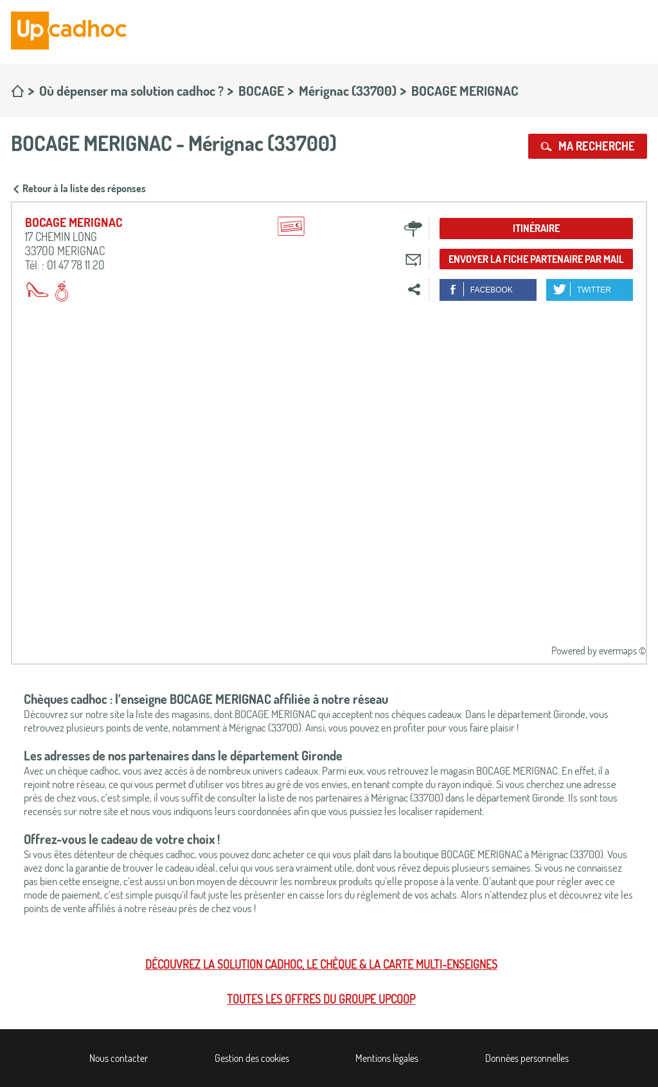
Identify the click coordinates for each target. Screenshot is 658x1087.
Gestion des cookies (252, 1058)
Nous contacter (118, 1058)
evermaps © (622, 650)
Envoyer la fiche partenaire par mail (536, 259)
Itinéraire (536, 228)
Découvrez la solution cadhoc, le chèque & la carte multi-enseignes (321, 964)
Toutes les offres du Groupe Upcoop (321, 999)
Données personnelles (527, 1058)
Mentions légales (386, 1058)
